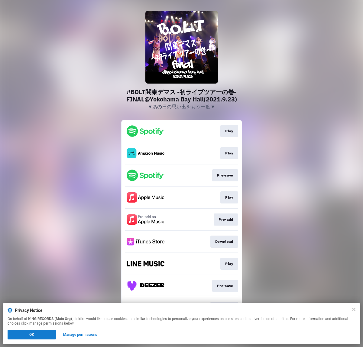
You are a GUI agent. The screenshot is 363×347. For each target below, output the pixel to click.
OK (31, 334)
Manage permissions (80, 334)
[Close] (353, 309)
